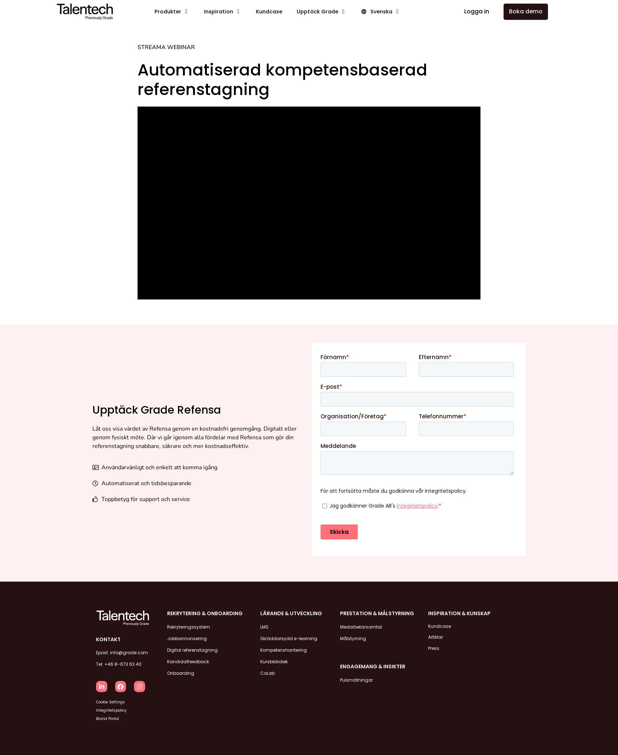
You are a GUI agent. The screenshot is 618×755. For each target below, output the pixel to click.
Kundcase (439, 625)
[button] (172, 12)
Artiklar (435, 634)
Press (433, 643)
